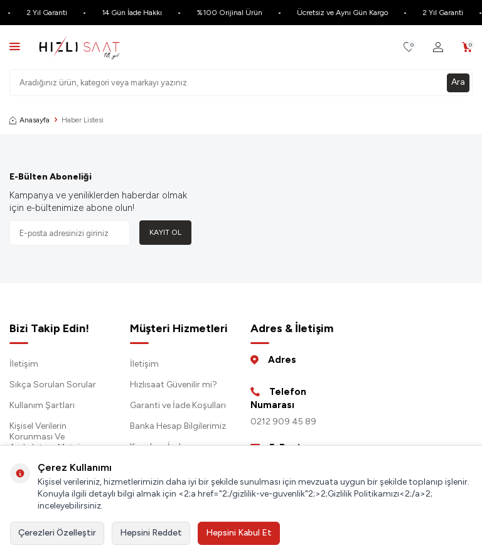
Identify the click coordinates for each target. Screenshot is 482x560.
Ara (458, 82)
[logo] (79, 47)
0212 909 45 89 (283, 421)
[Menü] (14, 46)
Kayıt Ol (165, 232)
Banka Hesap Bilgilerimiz (178, 426)
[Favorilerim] (409, 47)
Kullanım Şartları (42, 405)
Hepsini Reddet (151, 532)
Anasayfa (29, 120)
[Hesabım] (438, 47)
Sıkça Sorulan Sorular (52, 384)
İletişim (23, 363)
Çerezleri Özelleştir (57, 532)
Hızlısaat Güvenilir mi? (173, 384)
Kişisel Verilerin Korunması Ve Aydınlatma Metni (44, 437)
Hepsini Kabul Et (239, 532)
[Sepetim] (467, 47)
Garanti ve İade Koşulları (178, 405)
